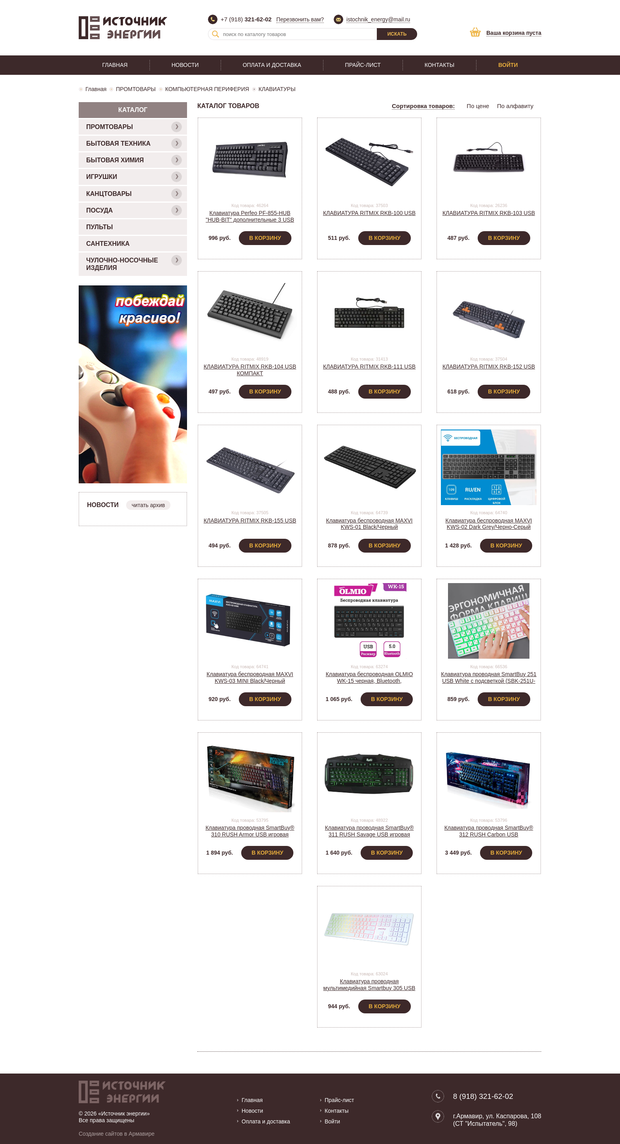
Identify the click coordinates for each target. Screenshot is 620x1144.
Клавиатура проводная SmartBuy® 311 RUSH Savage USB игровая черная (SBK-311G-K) (369, 834)
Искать (397, 34)
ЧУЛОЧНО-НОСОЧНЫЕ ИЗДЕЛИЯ (134, 263)
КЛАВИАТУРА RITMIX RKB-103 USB (488, 213)
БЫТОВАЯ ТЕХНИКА (134, 143)
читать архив (148, 505)
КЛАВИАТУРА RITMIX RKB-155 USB (250, 520)
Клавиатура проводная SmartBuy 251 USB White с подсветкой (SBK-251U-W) (489, 681)
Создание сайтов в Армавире (117, 1133)
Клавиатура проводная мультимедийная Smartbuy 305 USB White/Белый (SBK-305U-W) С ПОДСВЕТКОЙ (369, 991)
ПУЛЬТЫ (99, 227)
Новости (185, 65)
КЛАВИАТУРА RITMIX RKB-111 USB (369, 366)
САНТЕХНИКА (108, 243)
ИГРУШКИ (134, 176)
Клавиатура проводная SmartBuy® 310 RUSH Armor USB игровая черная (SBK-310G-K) (250, 834)
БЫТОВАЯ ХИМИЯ (134, 160)
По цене (478, 106)
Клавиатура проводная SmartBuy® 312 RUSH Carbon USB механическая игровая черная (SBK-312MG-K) (488, 838)
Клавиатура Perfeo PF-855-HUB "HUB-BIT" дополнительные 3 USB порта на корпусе (250, 220)
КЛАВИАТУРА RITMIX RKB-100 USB (369, 213)
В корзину (265, 238)
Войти (508, 65)
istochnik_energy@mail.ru (378, 19)
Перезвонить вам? (300, 19)
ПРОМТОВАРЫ (135, 89)
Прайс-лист (363, 65)
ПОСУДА (134, 210)
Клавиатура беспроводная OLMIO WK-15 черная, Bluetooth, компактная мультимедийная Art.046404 (369, 684)
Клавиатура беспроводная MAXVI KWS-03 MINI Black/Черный (249, 677)
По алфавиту (515, 106)
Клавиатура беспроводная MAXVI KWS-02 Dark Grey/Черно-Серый (488, 523)
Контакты (440, 65)
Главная (114, 65)
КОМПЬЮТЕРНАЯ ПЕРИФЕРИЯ (207, 89)
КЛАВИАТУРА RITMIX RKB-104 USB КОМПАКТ (250, 369)
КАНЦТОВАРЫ (134, 193)
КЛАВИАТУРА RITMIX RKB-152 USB (488, 366)
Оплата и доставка (272, 65)
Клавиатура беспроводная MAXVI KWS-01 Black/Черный (369, 523)
